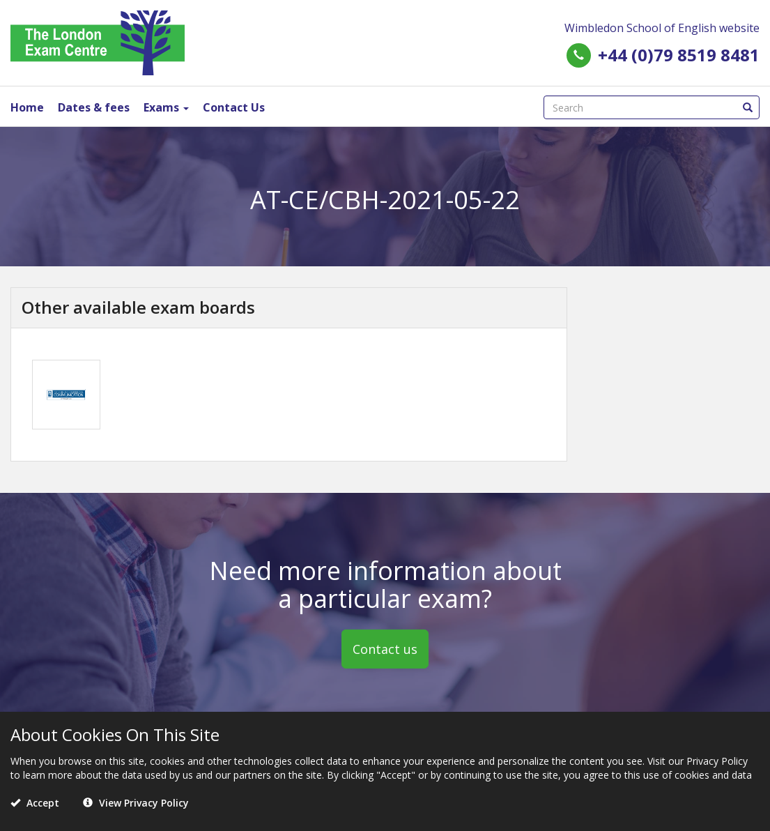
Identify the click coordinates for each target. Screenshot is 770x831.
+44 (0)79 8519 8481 (679, 54)
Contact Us (234, 107)
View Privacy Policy (136, 802)
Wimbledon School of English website (662, 28)
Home (27, 107)
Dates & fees (94, 107)
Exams (166, 107)
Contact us (385, 649)
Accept (34, 802)
